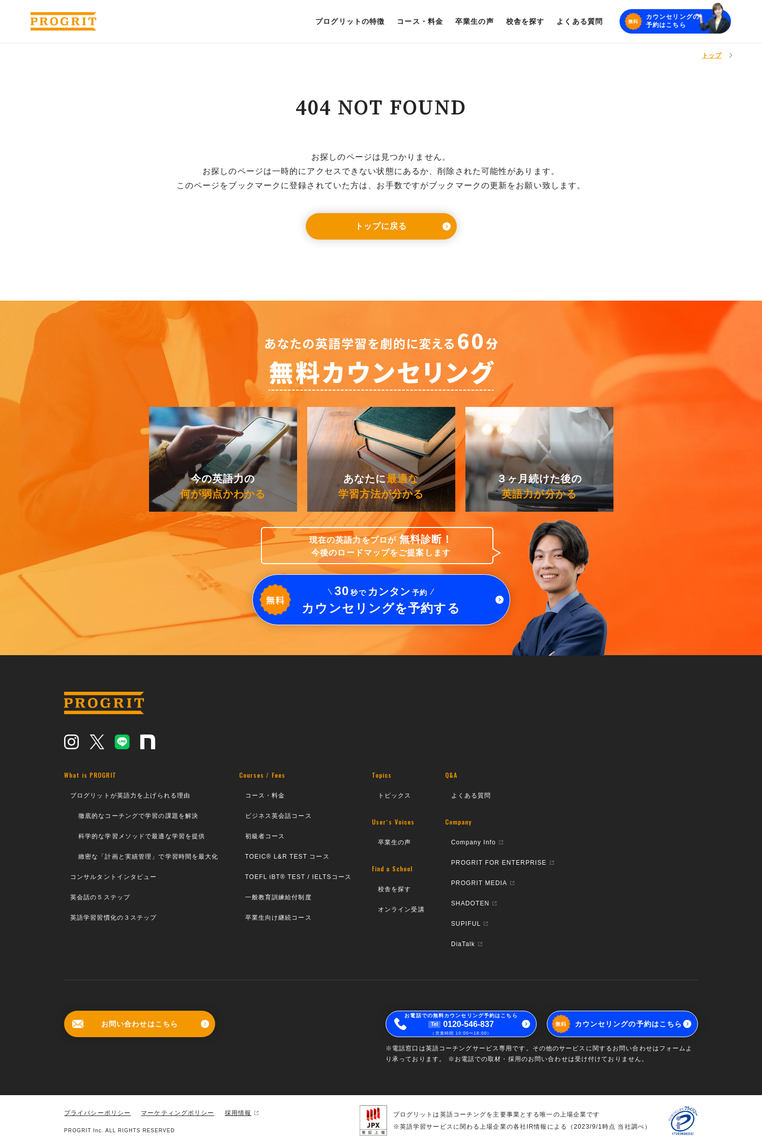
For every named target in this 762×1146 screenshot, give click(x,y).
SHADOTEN (474, 903)
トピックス (395, 795)
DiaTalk (466, 944)
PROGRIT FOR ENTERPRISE (502, 862)
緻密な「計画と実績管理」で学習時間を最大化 (148, 856)
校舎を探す (395, 889)
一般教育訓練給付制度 (278, 897)
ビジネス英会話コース (278, 815)
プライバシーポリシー (97, 1112)
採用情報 (241, 1112)
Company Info (477, 842)
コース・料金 (265, 795)
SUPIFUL (469, 923)
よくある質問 (471, 795)
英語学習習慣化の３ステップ (113, 917)
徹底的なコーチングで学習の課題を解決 (138, 815)
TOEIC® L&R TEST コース (287, 856)
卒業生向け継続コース (278, 917)
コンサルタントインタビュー (113, 876)
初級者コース (265, 836)
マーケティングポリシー (177, 1112)
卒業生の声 (395, 842)
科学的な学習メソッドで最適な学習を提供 (141, 836)
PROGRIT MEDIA (482, 883)
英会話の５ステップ (100, 897)
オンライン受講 (401, 909)
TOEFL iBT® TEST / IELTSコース (298, 876)
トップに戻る (403, 226)
